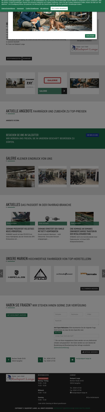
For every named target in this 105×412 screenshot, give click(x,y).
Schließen (90, 36)
